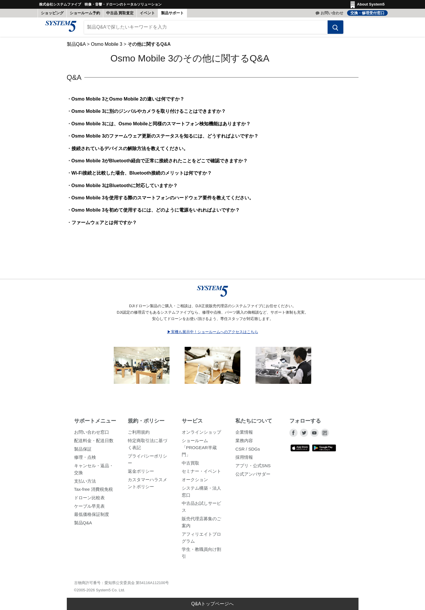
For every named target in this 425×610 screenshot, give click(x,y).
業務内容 (244, 443)
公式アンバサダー (252, 476)
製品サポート (172, 13)
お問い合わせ (332, 13)
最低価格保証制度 (91, 517)
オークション (195, 482)
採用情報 (244, 460)
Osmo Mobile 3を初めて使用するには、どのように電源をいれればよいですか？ (155, 212)
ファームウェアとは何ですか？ (104, 225)
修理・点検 (85, 460)
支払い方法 (85, 483)
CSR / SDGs (247, 451)
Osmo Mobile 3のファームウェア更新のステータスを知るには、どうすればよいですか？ (165, 138)
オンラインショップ (201, 435)
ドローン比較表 (89, 500)
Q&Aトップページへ (212, 603)
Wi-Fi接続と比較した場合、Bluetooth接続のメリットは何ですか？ (141, 175)
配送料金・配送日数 (93, 443)
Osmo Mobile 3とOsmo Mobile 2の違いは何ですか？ (128, 101)
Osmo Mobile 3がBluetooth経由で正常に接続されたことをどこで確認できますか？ (159, 163)
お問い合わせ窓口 (91, 435)
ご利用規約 (139, 435)
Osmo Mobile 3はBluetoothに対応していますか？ (124, 188)
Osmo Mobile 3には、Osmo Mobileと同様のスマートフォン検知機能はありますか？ (161, 126)
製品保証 (83, 451)
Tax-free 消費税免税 (93, 492)
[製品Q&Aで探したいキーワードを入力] (205, 30)
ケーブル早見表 (89, 508)
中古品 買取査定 (120, 13)
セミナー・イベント (201, 474)
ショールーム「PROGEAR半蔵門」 (199, 450)
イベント (147, 13)
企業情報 (244, 435)
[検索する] (331, 30)
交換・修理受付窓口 (367, 13)
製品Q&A (76, 47)
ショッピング (52, 13)
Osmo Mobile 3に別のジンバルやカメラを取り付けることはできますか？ (148, 114)
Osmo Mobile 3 (107, 47)
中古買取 (190, 465)
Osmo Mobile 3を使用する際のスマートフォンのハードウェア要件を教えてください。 (162, 200)
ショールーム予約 (85, 13)
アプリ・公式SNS (253, 468)
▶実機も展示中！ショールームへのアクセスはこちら (212, 334)
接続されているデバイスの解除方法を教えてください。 (129, 151)
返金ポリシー (141, 474)
